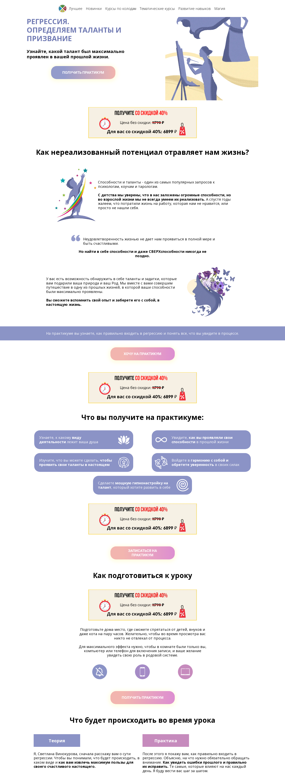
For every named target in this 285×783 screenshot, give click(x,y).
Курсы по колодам (120, 8)
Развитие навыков (194, 8)
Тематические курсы (157, 8)
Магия (219, 8)
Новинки (94, 8)
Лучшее (75, 8)
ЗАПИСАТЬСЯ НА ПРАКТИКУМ (142, 553)
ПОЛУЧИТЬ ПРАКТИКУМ (83, 72)
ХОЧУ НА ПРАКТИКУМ (142, 354)
